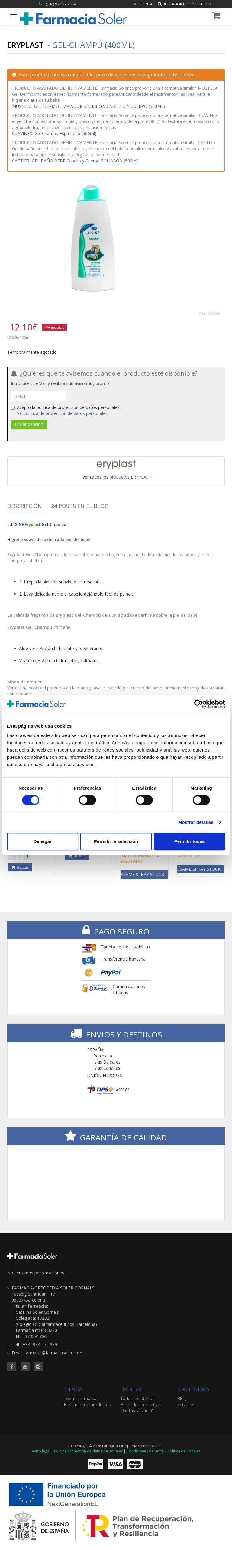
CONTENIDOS (193, 1389)
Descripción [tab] (24, 505)
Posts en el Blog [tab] (79, 505)
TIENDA (73, 1389)
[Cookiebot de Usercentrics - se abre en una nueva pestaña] (198, 704)
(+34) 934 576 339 (61, 4)
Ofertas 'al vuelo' (137, 1410)
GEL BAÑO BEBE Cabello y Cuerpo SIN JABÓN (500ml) (75, 161)
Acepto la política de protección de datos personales (65, 410)
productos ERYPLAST (130, 477)
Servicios (185, 1404)
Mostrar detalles (196, 822)
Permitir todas (189, 841)
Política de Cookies (184, 1451)
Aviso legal (41, 1451)
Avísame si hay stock (140, 874)
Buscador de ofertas (141, 1404)
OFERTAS (131, 1389)
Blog (181, 1398)
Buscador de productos (184, 4)
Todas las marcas (81, 1398)
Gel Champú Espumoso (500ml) (54, 133)
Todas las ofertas (137, 1398)
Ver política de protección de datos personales (62, 413)
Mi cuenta (143, 4)
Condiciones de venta (145, 1451)
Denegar (43, 841)
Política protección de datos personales (88, 1451)
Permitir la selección (116, 841)
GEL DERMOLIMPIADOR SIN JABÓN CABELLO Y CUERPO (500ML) (88, 106)
